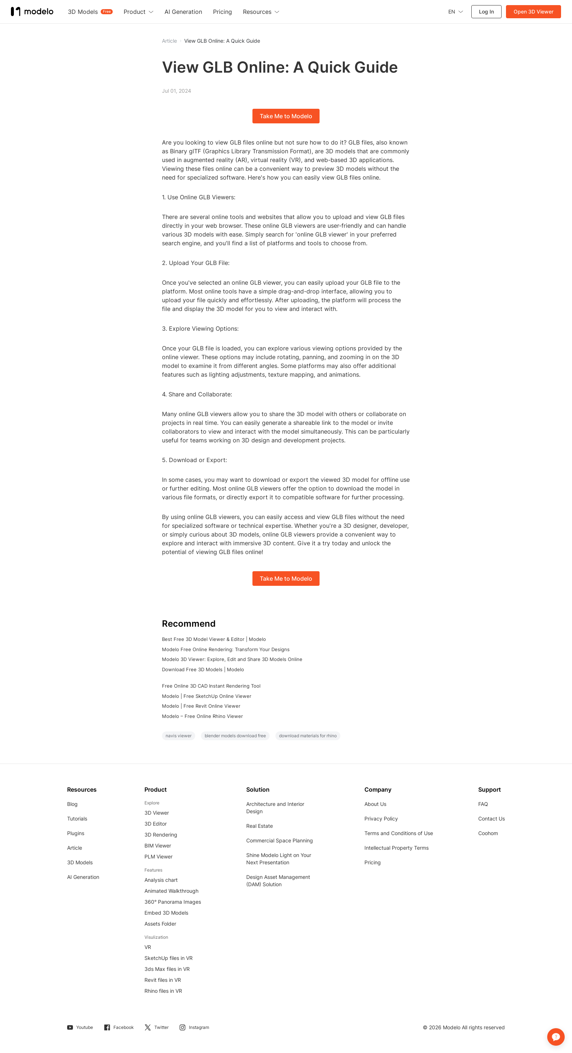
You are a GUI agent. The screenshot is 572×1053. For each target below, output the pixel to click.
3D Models (80, 862)
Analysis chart (161, 880)
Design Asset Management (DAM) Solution (278, 880)
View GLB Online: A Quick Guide (222, 41)
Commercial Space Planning (279, 840)
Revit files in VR (162, 980)
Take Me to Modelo (286, 116)
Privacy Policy (381, 818)
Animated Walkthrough (171, 891)
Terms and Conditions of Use (398, 833)
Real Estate (259, 826)
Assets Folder (160, 924)
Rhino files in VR (163, 991)
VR (147, 947)
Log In (486, 11)
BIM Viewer (157, 845)
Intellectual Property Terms (396, 848)
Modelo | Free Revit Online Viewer (201, 706)
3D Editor (155, 824)
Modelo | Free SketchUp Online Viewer (206, 696)
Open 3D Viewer (533, 11)
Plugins (75, 833)
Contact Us (491, 818)
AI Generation (83, 877)
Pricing (372, 862)
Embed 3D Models (166, 913)
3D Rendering (160, 834)
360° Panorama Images (172, 902)
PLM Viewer (158, 856)
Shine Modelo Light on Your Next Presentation (278, 858)
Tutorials (77, 818)
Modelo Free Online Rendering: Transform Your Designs (226, 649)
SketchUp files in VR (168, 958)
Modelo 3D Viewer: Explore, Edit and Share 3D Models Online (232, 659)
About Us (375, 804)
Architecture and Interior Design (275, 807)
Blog (72, 804)
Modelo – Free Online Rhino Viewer (202, 716)
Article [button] (169, 41)
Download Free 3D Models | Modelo (203, 669)
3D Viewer (156, 813)
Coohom (488, 833)
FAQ (483, 804)
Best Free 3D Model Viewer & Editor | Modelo (214, 639)
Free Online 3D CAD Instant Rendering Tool (211, 686)
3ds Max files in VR (167, 969)
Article (74, 848)
